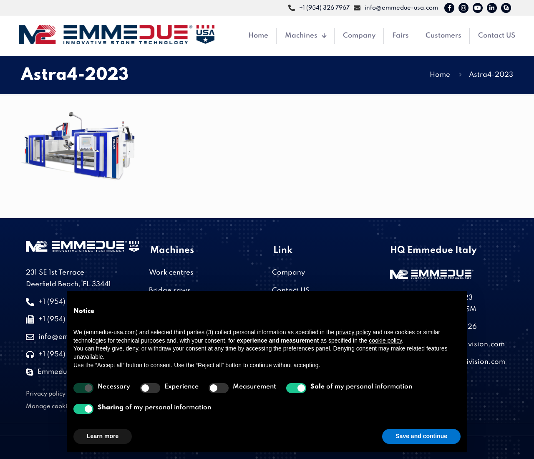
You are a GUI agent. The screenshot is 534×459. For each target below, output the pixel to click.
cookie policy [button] (385, 340)
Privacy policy (45, 394)
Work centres (171, 272)
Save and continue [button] (421, 436)
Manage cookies (50, 406)
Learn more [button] (102, 436)
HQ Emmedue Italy (433, 250)
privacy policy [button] (353, 332)
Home (440, 74)
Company (288, 272)
